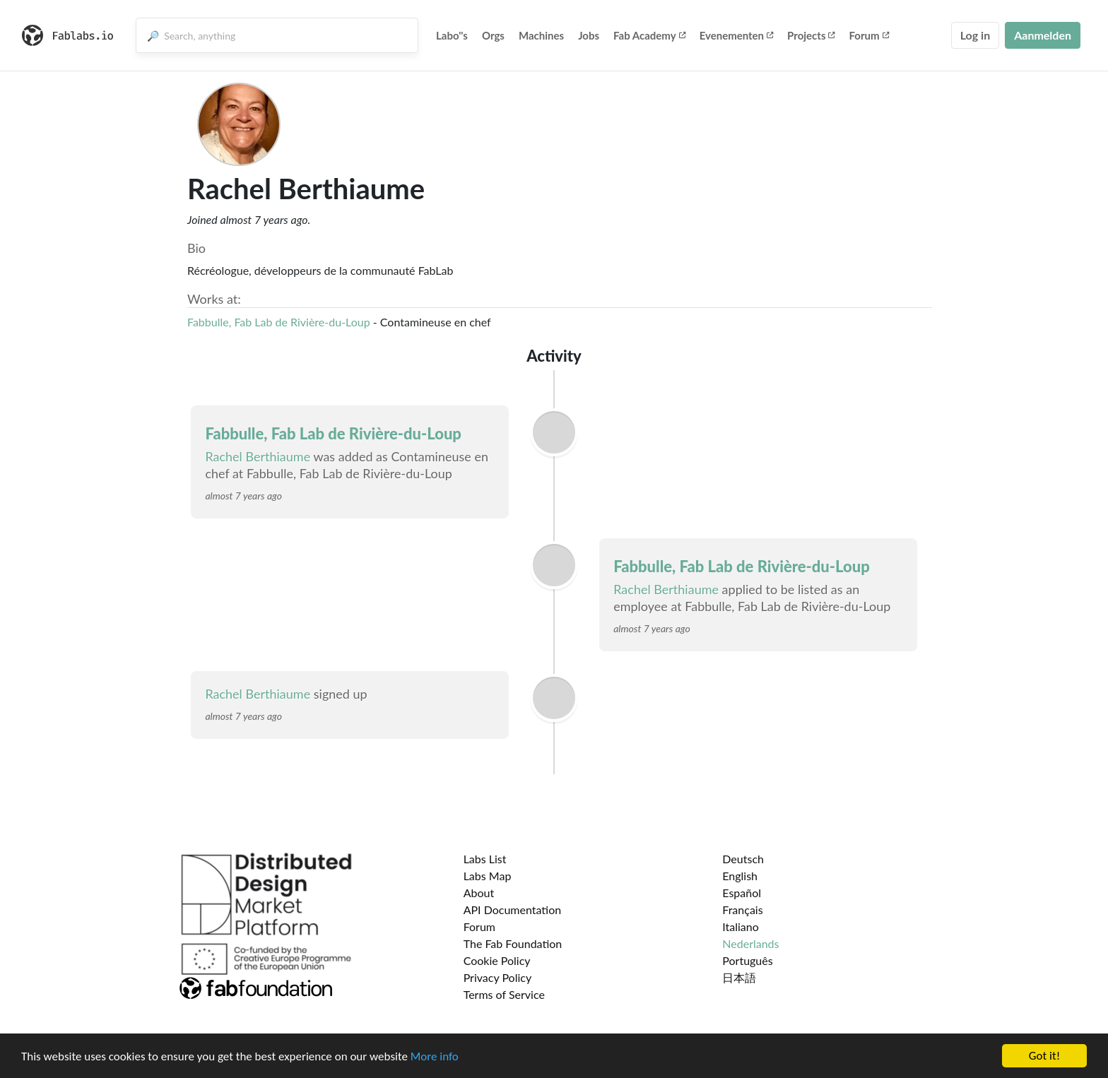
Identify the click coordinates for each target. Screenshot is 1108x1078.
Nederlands (750, 943)
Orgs (493, 35)
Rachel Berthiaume (257, 456)
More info (435, 1057)
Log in (975, 35)
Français (742, 909)
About (479, 892)
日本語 (739, 977)
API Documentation (513, 909)
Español (741, 892)
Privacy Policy (498, 977)
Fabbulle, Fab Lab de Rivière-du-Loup (278, 321)
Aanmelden (1042, 35)
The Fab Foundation (513, 943)
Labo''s (452, 35)
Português (747, 960)
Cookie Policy (497, 960)
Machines (541, 35)
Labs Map (488, 875)
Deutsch (743, 858)
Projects (811, 35)
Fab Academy (649, 35)
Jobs (588, 35)
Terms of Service (504, 994)
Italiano (740, 926)
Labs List (485, 858)
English (740, 875)
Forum (868, 35)
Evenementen (736, 35)
